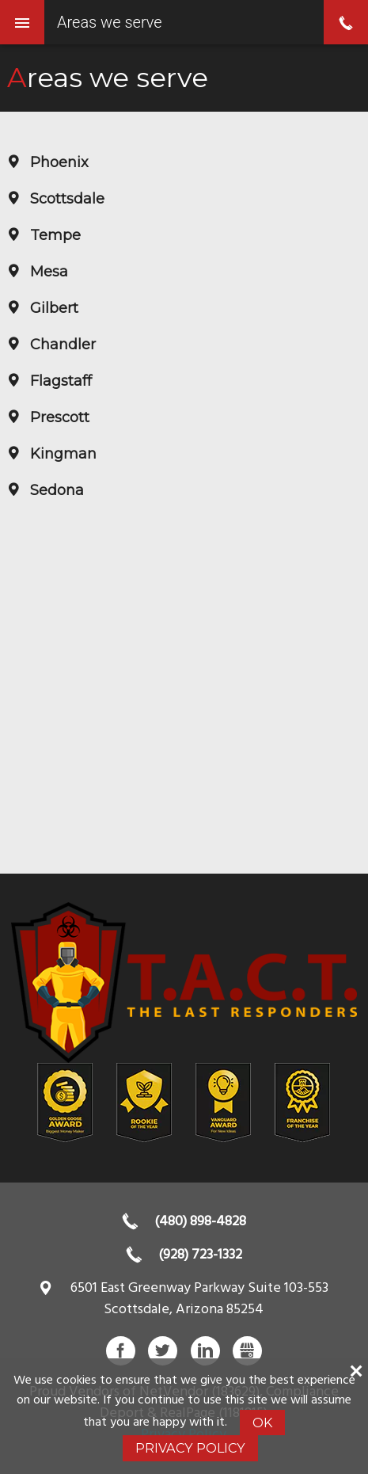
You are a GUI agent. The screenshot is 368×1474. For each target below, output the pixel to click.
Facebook (120, 1350)
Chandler (61, 344)
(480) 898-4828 (200, 1221)
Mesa (47, 271)
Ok (262, 1422)
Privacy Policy (190, 1448)
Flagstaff (59, 381)
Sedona (55, 490)
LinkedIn (205, 1350)
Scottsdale (65, 199)
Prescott (57, 417)
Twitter (162, 1350)
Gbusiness (247, 1350)
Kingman (61, 454)
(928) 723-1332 (200, 1255)
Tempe (53, 235)
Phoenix (57, 162)
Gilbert (52, 308)
